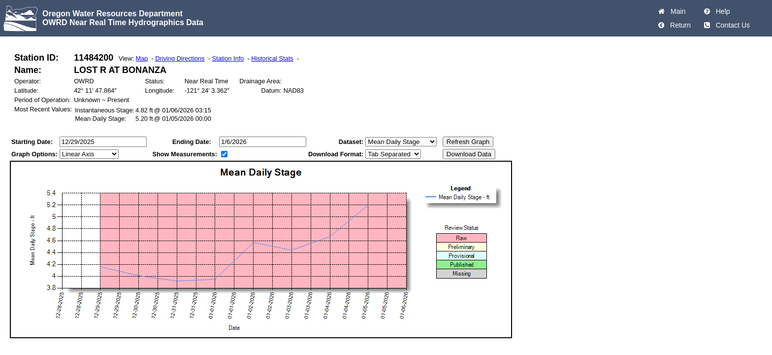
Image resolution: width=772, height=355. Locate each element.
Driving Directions (179, 58)
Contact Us (731, 25)
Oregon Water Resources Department (112, 13)
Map (142, 58)
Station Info (228, 58)
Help (721, 11)
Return (678, 25)
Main (676, 11)
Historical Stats (272, 58)
